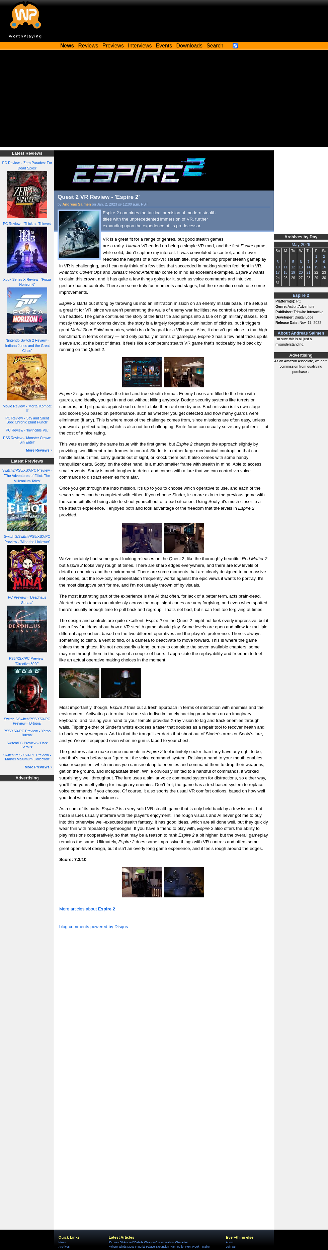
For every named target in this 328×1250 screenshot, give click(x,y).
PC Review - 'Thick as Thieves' (27, 224)
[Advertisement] (164, 100)
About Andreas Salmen (301, 333)
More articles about (87, 908)
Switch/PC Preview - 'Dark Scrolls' (27, 745)
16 (324, 267)
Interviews (140, 45)
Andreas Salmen (77, 204)
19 (293, 272)
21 (309, 272)
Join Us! (231, 1246)
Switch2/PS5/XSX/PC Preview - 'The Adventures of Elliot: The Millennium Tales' (27, 475)
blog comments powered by (93, 926)
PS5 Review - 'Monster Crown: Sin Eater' (27, 440)
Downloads (189, 45)
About (229, 1242)
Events (164, 45)
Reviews (88, 45)
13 (301, 267)
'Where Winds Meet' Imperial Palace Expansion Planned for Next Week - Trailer (159, 1246)
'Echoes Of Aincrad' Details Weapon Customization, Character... (149, 1242)
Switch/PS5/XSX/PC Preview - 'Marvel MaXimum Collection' (27, 757)
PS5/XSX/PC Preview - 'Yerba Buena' (27, 733)
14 (309, 267)
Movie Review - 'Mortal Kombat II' (27, 408)
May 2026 (301, 244)
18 (285, 272)
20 (301, 272)
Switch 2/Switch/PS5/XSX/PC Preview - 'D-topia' (27, 721)
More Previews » (39, 767)
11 (285, 267)
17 (278, 272)
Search (215, 45)
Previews (113, 45)
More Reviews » (39, 450)
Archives (64, 1246)
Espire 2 (301, 295)
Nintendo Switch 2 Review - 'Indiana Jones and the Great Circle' (27, 345)
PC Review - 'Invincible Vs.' (27, 430)
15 (316, 267)
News (62, 1242)
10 (278, 267)
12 (293, 267)
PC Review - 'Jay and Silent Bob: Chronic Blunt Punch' (27, 420)
